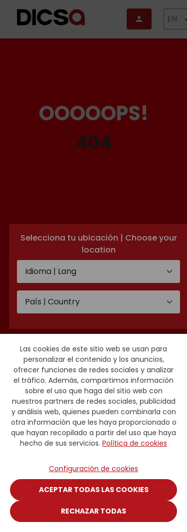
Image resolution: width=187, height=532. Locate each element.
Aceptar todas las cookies (94, 490)
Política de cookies (134, 443)
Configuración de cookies (93, 469)
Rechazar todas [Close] (93, 511)
